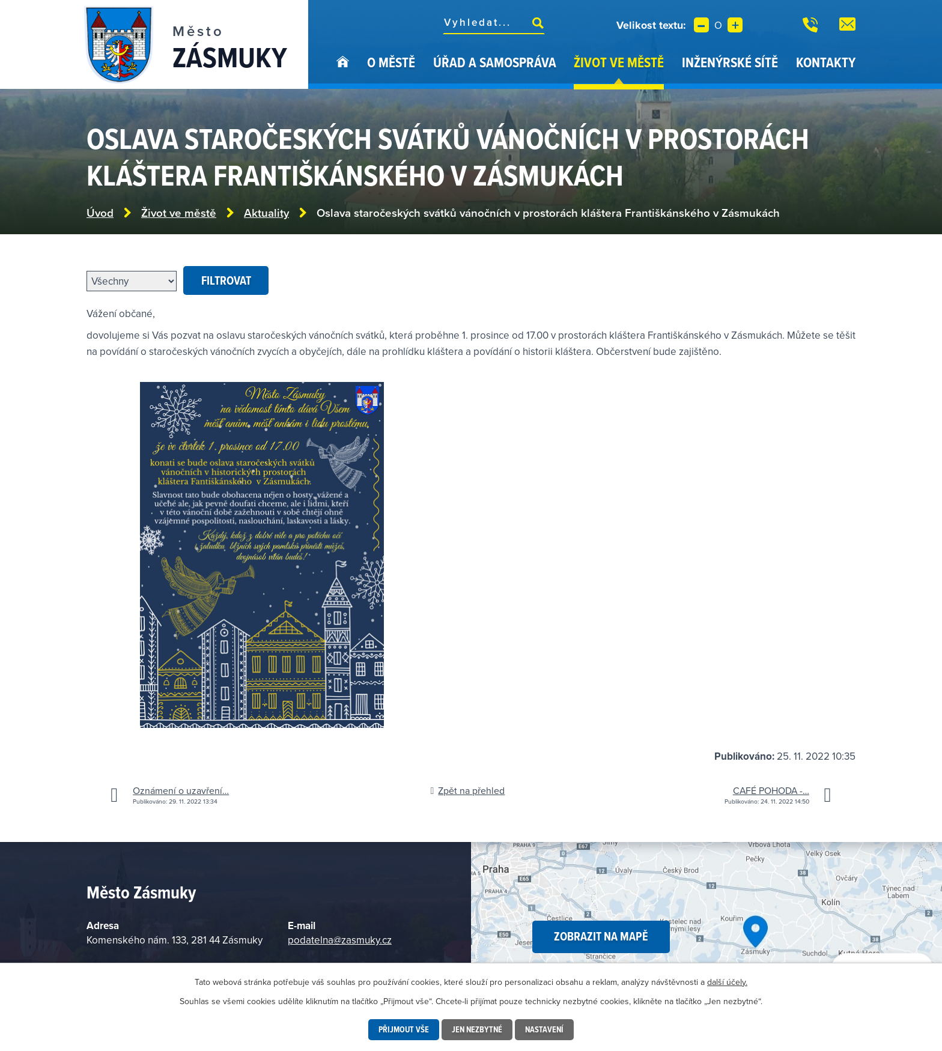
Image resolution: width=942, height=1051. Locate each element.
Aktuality (266, 213)
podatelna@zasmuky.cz (340, 940)
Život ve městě (619, 62)
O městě (391, 62)
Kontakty (825, 62)
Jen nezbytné (477, 1029)
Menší (701, 24)
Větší (735, 24)
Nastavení (544, 1029)
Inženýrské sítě (730, 62)
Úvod (342, 70)
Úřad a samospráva (494, 62)
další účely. (727, 982)
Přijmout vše (403, 1029)
